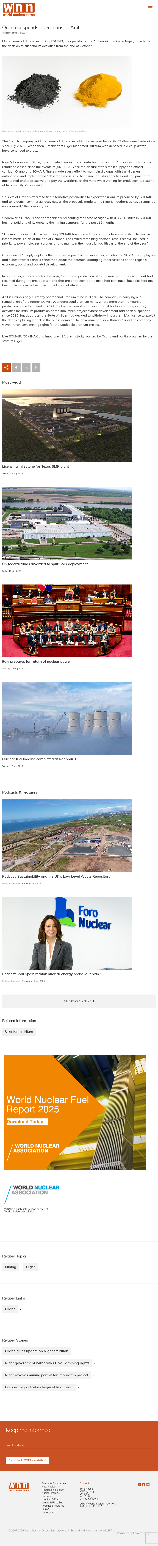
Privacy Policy (124, 1533)
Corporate (47, 1496)
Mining (10, 1267)
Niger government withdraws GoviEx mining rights (47, 1363)
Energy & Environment (54, 1483)
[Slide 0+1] (69, 1176)
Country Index (50, 1512)
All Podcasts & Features (77, 1001)
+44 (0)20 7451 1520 (91, 1506)
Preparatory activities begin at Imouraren (39, 1387)
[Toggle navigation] (150, 6)
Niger (30, 1267)
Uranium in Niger (19, 1032)
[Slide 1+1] (76, 1176)
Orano (10, 1309)
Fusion (45, 1509)
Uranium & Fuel (50, 1499)
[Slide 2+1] (82, 1176)
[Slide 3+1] (88, 1176)
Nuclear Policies (51, 1493)
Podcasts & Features (11, 884)
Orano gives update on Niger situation (36, 1351)
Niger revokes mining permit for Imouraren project (46, 1375)
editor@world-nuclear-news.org (98, 1504)
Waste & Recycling (52, 1502)
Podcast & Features (53, 1506)
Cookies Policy (141, 1533)
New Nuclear (49, 1487)
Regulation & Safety (53, 1490)
